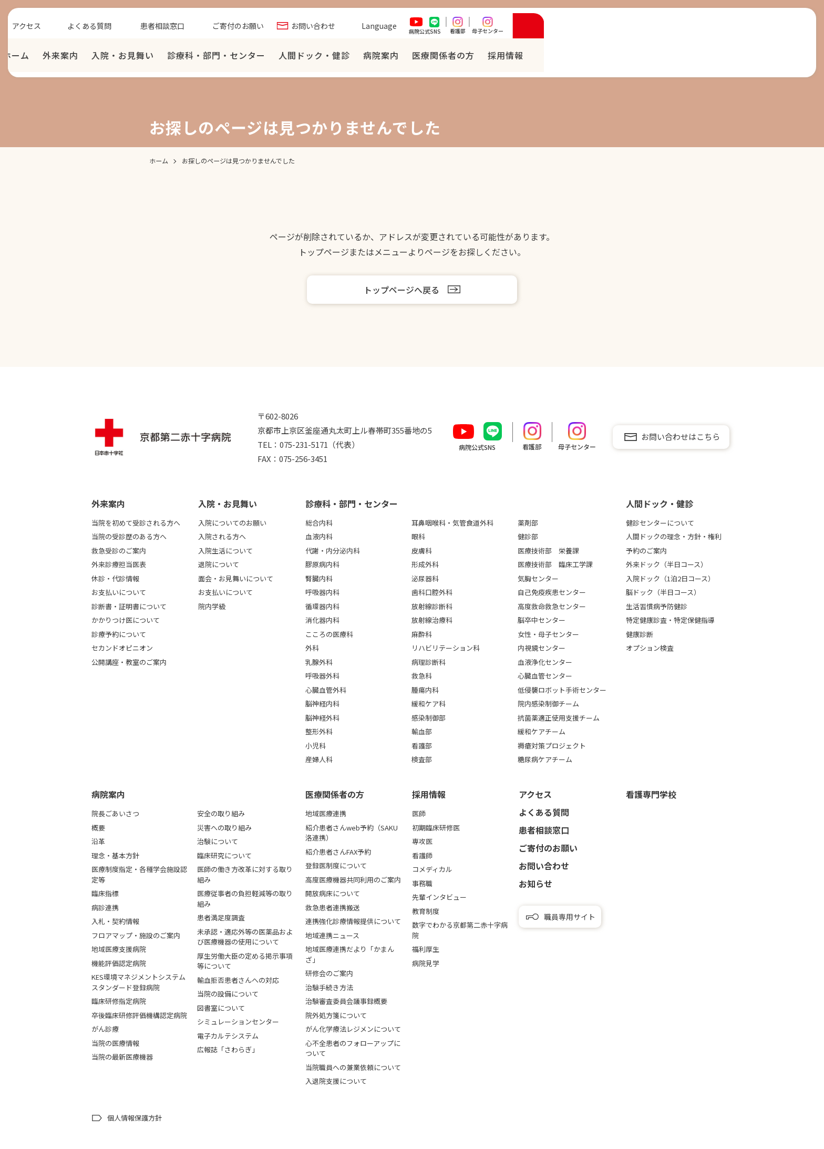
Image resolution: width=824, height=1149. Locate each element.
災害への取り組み (224, 828)
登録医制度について (336, 865)
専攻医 (422, 841)
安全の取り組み (221, 813)
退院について (218, 564)
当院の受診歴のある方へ (129, 536)
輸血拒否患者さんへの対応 (238, 980)
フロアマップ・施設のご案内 (135, 935)
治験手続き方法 (329, 987)
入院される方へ (222, 536)
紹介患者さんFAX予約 (338, 852)
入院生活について (225, 551)
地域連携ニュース (332, 935)
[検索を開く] (792, 28)
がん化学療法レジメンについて (353, 1029)
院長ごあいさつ (115, 813)
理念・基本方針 (115, 855)
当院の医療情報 (115, 1043)
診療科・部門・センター (480, 58)
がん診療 (105, 1029)
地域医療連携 (325, 813)
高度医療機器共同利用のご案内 (353, 880)
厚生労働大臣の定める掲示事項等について (245, 961)
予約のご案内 (646, 551)
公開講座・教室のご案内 (129, 662)
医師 (419, 813)
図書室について (221, 1008)
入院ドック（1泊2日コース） (670, 578)
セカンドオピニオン (122, 648)
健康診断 (639, 634)
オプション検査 (650, 648)
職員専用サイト (569, 916)
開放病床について (332, 893)
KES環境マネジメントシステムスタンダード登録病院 (138, 982)
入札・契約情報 (115, 921)
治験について (217, 841)
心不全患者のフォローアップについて (352, 1048)
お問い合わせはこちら (680, 436)
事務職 (422, 883)
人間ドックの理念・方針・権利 (674, 536)
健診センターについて (660, 523)
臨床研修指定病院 (118, 1001)
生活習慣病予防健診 (656, 606)
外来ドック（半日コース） (666, 564)
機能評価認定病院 (118, 963)
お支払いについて (118, 592)
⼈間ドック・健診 (578, 58)
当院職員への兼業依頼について (353, 1067)
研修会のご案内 (329, 973)
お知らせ (535, 883)
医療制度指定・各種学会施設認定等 (139, 874)
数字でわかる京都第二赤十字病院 (460, 930)
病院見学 (425, 963)
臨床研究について (224, 855)
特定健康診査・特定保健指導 (670, 620)
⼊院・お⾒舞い (386, 58)
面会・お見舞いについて (235, 578)
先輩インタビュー (439, 897)
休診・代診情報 (115, 578)
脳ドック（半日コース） (663, 592)
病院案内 (645, 58)
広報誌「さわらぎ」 (228, 1049)
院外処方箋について (336, 1015)
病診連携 (105, 907)
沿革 (98, 841)
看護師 (422, 855)
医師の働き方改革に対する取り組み (245, 874)
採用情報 (429, 794)
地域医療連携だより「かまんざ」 (349, 954)
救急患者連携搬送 (332, 907)
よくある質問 (353, 28)
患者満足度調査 (221, 917)
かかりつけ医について (125, 620)
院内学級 (211, 606)
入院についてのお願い (232, 523)
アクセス (290, 28)
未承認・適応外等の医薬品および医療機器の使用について (245, 937)
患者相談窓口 (426, 28)
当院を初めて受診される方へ (135, 523)
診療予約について (118, 634)
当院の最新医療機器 (122, 1057)
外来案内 (324, 58)
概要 (98, 828)
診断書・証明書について (129, 606)
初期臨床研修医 (436, 828)
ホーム (279, 58)
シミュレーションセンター (238, 1022)
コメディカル (432, 869)
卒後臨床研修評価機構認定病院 (139, 1015)
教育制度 (425, 911)
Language (643, 28)
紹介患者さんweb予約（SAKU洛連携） (351, 833)
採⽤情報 (769, 58)
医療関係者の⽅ (707, 58)
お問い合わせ (577, 28)
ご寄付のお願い (502, 28)
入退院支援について (336, 1081)
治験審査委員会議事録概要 (346, 1001)
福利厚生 (425, 949)
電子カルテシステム (228, 1036)
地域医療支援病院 (118, 949)
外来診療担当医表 (118, 564)
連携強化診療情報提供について (353, 921)
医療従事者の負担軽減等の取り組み (245, 898)
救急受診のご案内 (118, 551)
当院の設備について (228, 994)
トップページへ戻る (401, 289)
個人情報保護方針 (134, 1118)
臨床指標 (105, 893)
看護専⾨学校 (651, 794)
